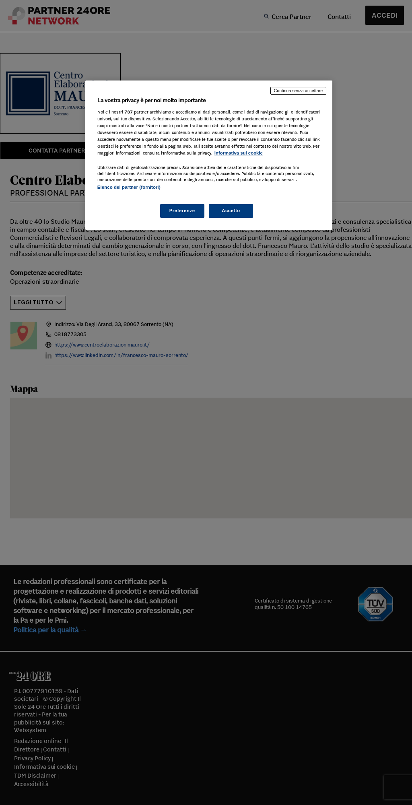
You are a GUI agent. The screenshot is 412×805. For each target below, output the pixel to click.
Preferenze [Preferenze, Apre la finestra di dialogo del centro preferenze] (182, 210)
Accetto (231, 210)
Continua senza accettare (298, 90)
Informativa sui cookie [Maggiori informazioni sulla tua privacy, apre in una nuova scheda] (238, 153)
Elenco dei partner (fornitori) (129, 187)
